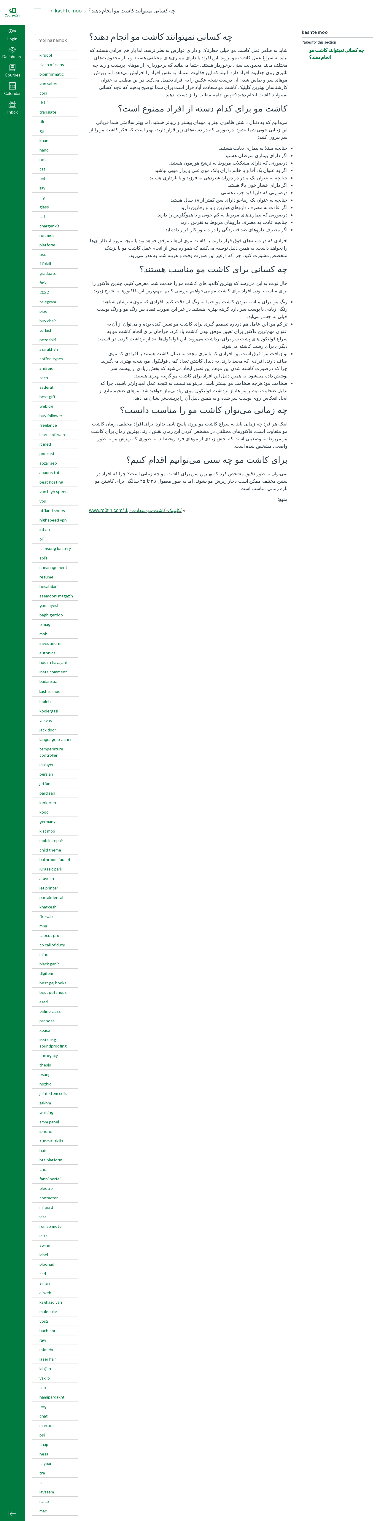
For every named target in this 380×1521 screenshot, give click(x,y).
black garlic (49, 963)
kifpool (45, 55)
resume (46, 576)
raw (42, 1340)
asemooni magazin (56, 595)
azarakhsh (48, 349)
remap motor (51, 1226)
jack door (47, 729)
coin (43, 92)
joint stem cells (53, 1093)
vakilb (44, 1377)
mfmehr (46, 1349)
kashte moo (50, 691)
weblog (46, 406)
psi (42, 1434)
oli (41, 538)
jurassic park (50, 868)
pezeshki (47, 339)
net (42, 159)
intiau (44, 529)
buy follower (50, 415)
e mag (44, 624)
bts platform (50, 1159)
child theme (50, 849)
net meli (46, 235)
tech (43, 377)
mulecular (48, 1311)
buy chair (47, 320)
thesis (45, 1064)
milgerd (46, 1207)
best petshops (53, 992)
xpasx (44, 1030)
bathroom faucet (55, 859)
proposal (47, 1020)
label (43, 1254)
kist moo (47, 830)
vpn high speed (53, 491)
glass (44, 206)
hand (44, 149)
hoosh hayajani (53, 662)
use (42, 254)
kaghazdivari (50, 1302)
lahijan (45, 1368)
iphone (45, 1131)
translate (47, 111)
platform (47, 244)
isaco (44, 1501)
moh (43, 633)
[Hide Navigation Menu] (37, 10)
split (43, 557)
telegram (47, 301)
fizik (43, 282)
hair (42, 1150)
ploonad (46, 1264)
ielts (43, 1235)
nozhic (45, 1083)
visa (43, 1216)
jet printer (48, 887)
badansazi (48, 681)
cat (42, 168)
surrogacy (48, 1055)
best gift (47, 396)
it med (45, 444)
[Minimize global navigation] (12, 1513)
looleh (45, 701)
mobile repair (51, 840)
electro (46, 1188)
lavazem (46, 1491)
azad (43, 1001)
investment (50, 643)
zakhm (45, 1102)
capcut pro (49, 935)
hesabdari (48, 586)
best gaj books (52, 982)
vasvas (45, 720)
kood (44, 811)
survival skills (51, 1140)
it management (53, 567)
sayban (46, 1463)
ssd (42, 1273)
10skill (45, 263)
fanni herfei (50, 1178)
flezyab (46, 916)
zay (42, 187)
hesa (43, 1453)
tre (42, 1472)
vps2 (43, 1321)
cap (42, 1387)
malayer (46, 764)
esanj (44, 1074)
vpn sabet (48, 83)
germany (47, 821)
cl (40, 1482)
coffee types (51, 358)
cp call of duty (52, 944)
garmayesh (49, 605)
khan (43, 140)
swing (44, 1245)
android (46, 368)
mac (43, 1510)
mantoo (46, 1425)
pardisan (47, 792)
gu (41, 130)
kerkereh (47, 802)
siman (44, 1283)
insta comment (53, 671)
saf (42, 216)
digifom (46, 973)
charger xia (49, 225)
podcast (47, 453)
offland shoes (52, 510)
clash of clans (51, 64)
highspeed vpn (53, 519)
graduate (47, 273)
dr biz (44, 102)
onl (42, 178)
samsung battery (55, 548)
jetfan (44, 783)
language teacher (55, 739)
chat (43, 1415)
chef (43, 1169)
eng (43, 1406)
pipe (43, 311)
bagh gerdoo (51, 614)
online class (50, 1011)
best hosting (51, 481)
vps (42, 500)
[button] (12, 71)
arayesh (46, 878)
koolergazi (48, 710)
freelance (48, 425)
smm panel (49, 1121)
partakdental (51, 897)
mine (43, 954)
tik (41, 121)
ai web (45, 1292)
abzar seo (48, 462)
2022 (44, 292)
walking (46, 1112)
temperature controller (51, 752)
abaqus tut (49, 472)
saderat (46, 387)
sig (42, 197)
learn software (52, 434)
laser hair (47, 1358)
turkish (46, 330)
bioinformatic (51, 73)
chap (43, 1444)
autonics (47, 652)
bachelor (47, 1330)
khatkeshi (48, 906)
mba (43, 925)
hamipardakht (52, 1396)
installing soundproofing (53, 1042)
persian (46, 774)
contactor (48, 1197)
